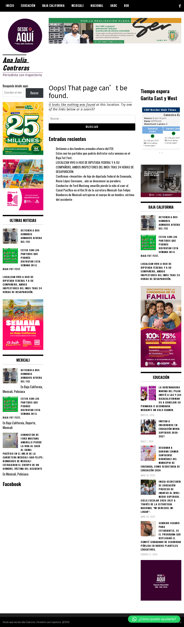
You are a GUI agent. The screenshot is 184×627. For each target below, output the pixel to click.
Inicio (10, 5)
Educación (28, 5)
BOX (126, 5)
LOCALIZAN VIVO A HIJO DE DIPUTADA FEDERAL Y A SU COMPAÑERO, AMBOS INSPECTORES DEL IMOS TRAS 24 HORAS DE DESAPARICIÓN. (95, 167)
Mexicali (78, 5)
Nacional (97, 5)
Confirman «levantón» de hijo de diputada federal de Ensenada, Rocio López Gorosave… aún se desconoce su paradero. (94, 178)
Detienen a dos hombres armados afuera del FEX (85, 148)
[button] (154, 619)
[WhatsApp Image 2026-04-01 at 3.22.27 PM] (23, 348)
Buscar (34, 92)
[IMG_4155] (115, 42)
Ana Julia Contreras (16, 63)
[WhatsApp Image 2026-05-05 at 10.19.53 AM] (23, 208)
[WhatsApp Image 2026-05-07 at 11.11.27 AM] (23, 153)
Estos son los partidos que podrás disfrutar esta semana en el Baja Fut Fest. (93, 155)
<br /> (161, 132)
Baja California (53, 5)
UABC (113, 5)
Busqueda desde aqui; (15, 85)
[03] (161, 599)
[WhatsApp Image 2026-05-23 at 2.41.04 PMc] (161, 195)
